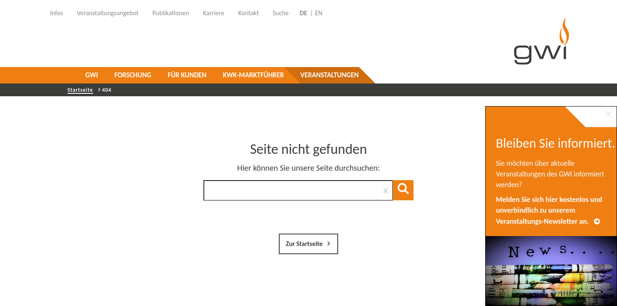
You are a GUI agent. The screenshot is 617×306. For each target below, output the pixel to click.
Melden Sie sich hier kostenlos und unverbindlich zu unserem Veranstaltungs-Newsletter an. (549, 210)
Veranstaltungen (329, 75)
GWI (91, 75)
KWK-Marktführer (253, 75)
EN (319, 13)
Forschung (133, 75)
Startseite (80, 90)
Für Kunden (187, 75)
